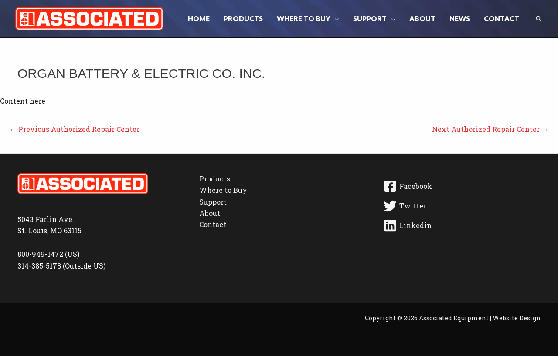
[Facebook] (461, 186)
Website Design (517, 318)
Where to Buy (223, 190)
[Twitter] (461, 205)
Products (214, 178)
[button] (334, 18)
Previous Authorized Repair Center (75, 129)
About (209, 213)
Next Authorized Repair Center (490, 129)
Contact (212, 224)
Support (213, 201)
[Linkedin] (461, 225)
